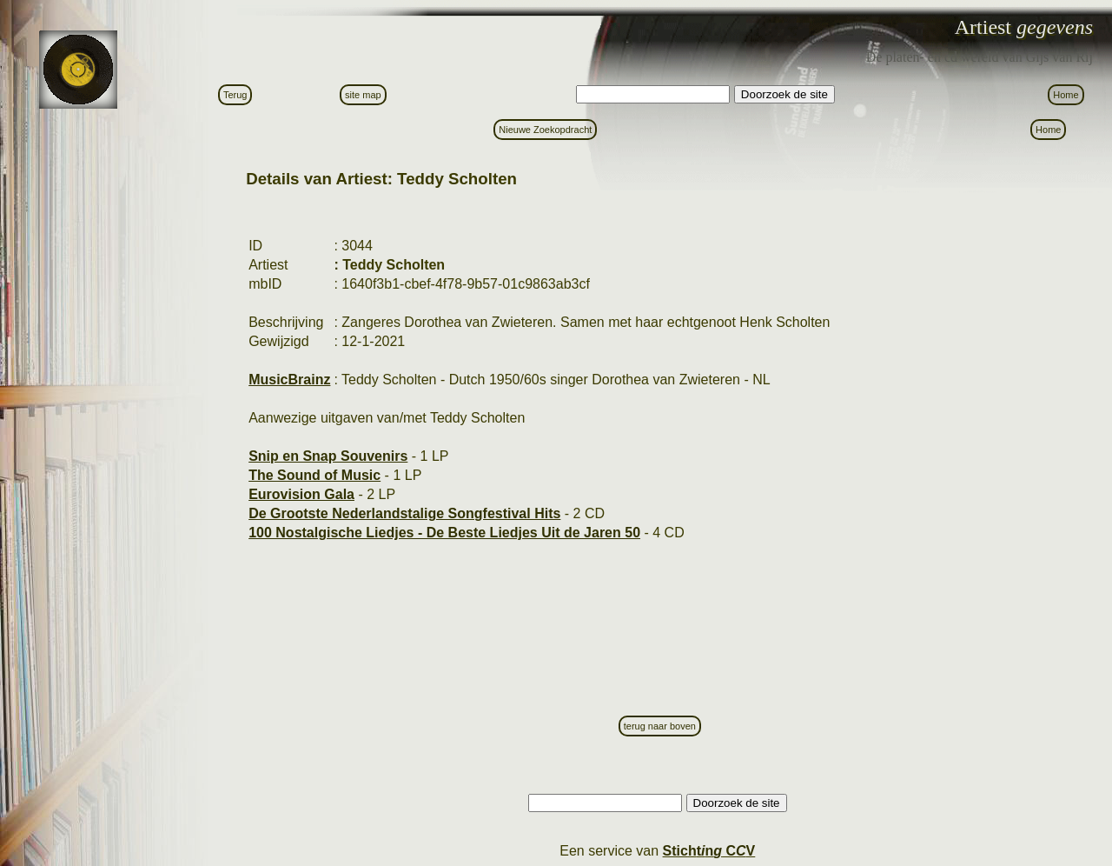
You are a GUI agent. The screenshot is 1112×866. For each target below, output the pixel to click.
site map (363, 95)
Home (1065, 95)
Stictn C (709, 850)
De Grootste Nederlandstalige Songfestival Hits (404, 513)
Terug (235, 95)
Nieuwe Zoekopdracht (545, 129)
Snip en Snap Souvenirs (327, 456)
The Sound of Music (314, 475)
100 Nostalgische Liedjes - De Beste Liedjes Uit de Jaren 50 (444, 532)
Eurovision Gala (301, 494)
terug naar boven (660, 726)
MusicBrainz (289, 379)
